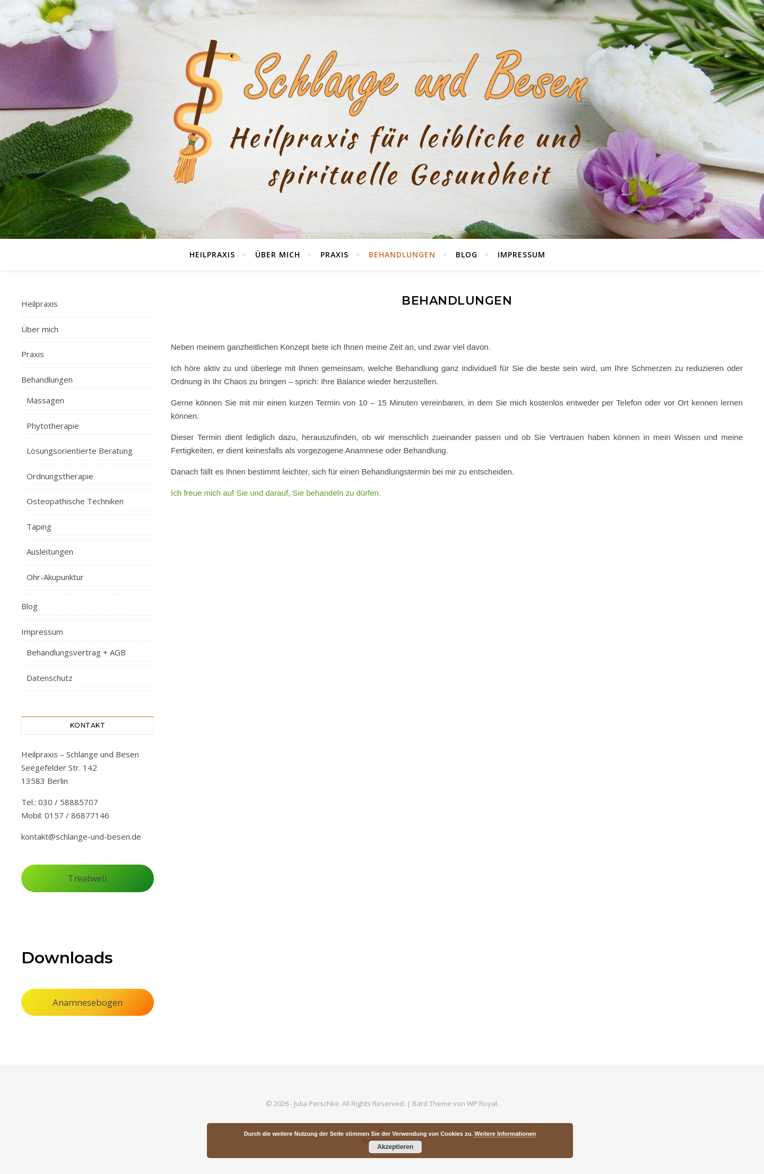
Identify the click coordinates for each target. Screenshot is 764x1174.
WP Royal (482, 1103)
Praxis (334, 254)
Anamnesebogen (88, 1002)
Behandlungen (402, 254)
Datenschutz (50, 677)
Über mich (277, 254)
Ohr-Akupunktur (55, 577)
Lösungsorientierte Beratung (80, 450)
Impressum (521, 254)
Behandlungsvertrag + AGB (76, 652)
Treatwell (87, 878)
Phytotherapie (53, 425)
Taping (39, 526)
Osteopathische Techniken (75, 501)
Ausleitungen (50, 551)
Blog (467, 254)
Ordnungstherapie (60, 476)
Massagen (45, 400)
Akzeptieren (395, 1147)
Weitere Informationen (505, 1133)
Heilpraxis (212, 254)
